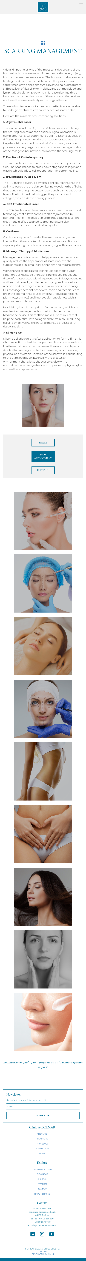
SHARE (43, 442)
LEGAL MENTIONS (42, 1194)
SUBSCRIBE (43, 1115)
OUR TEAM (42, 1179)
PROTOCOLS (42, 1144)
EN (41, 1251)
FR (45, 1251)
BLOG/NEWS (42, 1174)
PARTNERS (42, 1184)
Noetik (51, 1254)
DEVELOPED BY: (40, 1254)
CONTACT (43, 470)
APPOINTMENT (42, 1149)
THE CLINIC (42, 1134)
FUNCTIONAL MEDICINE (42, 1169)
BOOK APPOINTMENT (43, 456)
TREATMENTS (42, 1139)
